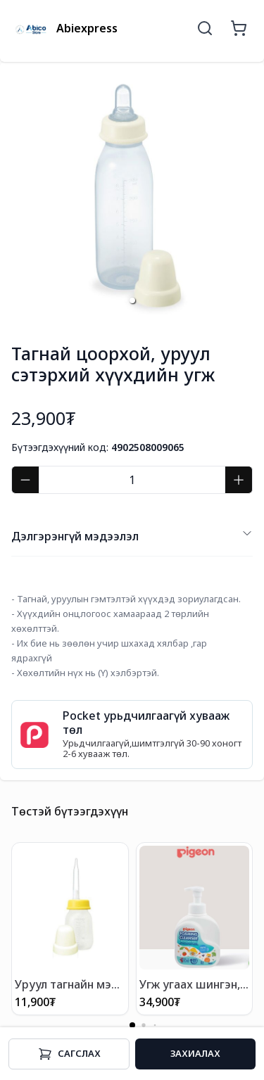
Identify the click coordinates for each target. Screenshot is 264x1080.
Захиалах (195, 1053)
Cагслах (69, 1054)
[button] (132, 300)
